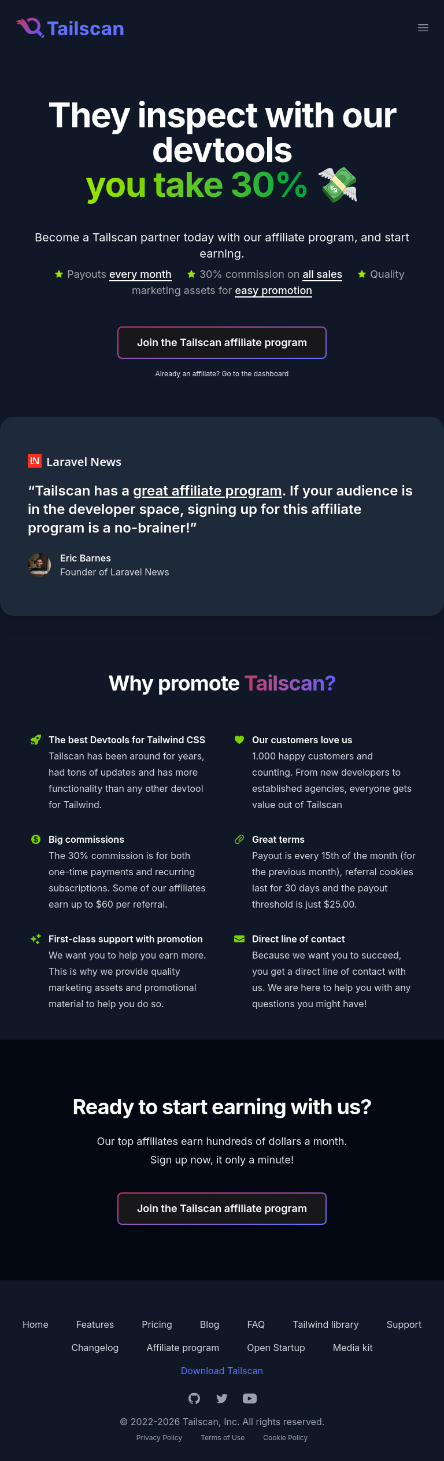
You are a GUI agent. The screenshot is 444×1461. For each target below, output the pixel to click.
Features (95, 1324)
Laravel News (139, 572)
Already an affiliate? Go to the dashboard (222, 373)
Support (404, 1324)
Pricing (157, 1324)
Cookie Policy (285, 1437)
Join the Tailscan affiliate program (222, 342)
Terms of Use (223, 1437)
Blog (210, 1324)
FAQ (256, 1324)
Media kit (353, 1347)
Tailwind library (325, 1324)
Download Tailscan (222, 1370)
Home (36, 1324)
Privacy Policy (159, 1437)
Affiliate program (182, 1347)
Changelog (95, 1347)
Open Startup (276, 1347)
